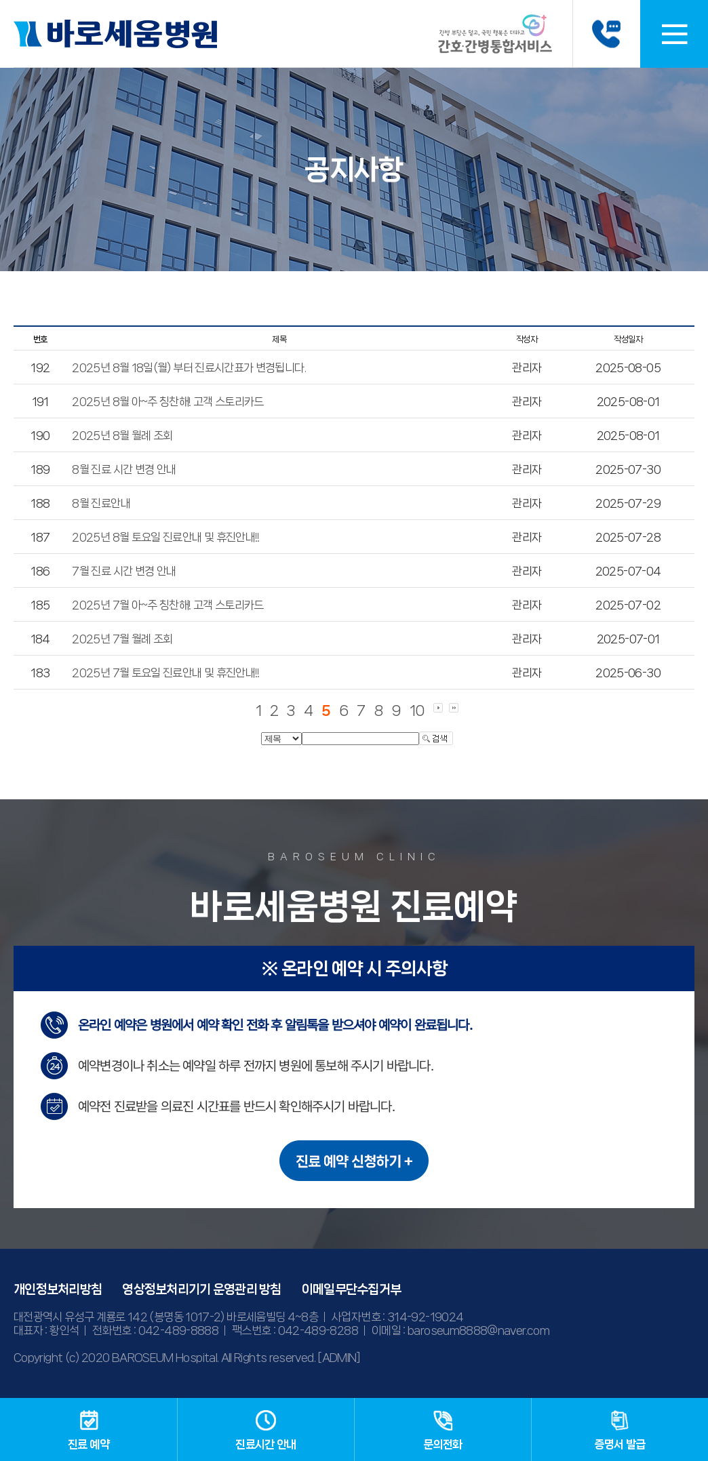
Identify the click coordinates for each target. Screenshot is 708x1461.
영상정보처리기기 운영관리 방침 (201, 1289)
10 (417, 710)
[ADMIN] (339, 1357)
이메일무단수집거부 (351, 1289)
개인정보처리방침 (58, 1289)
